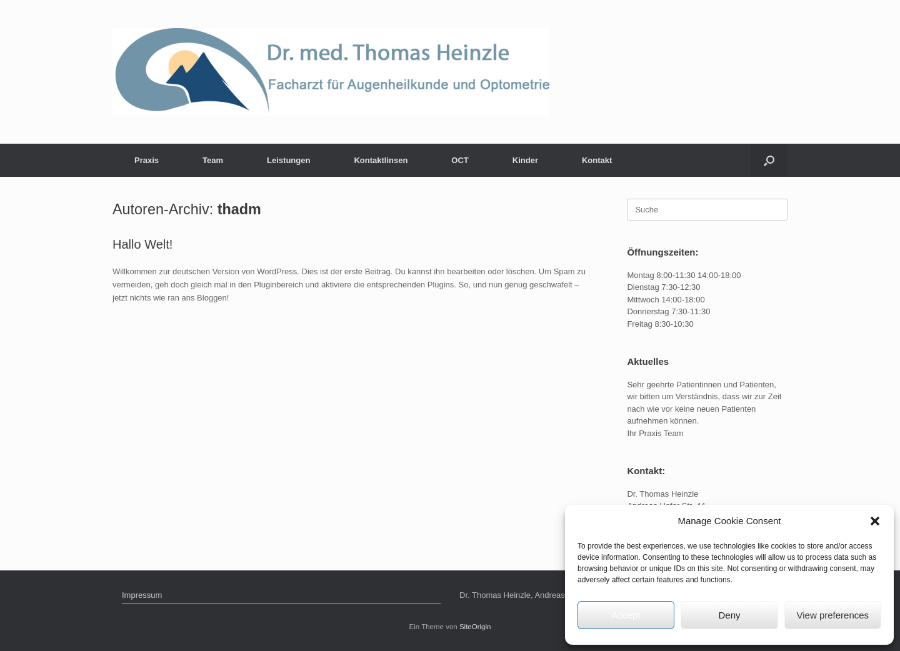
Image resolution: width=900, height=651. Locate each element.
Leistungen (288, 160)
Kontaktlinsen (381, 160)
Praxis (146, 160)
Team (212, 160)
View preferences (833, 615)
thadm (239, 209)
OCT (459, 160)
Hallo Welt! (142, 244)
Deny (729, 615)
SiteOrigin (475, 626)
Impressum (142, 595)
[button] (875, 521)
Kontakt (597, 160)
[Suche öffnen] (769, 160)
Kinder (525, 160)
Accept (626, 615)
